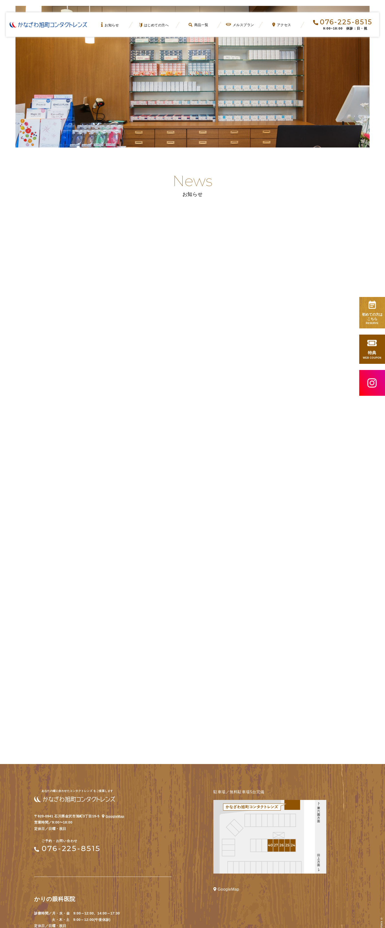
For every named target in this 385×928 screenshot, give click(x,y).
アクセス (281, 25)
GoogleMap (116, 746)
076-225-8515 (343, 22)
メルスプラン (240, 25)
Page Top (362, 905)
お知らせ (110, 24)
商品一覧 (198, 25)
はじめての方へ (154, 25)
